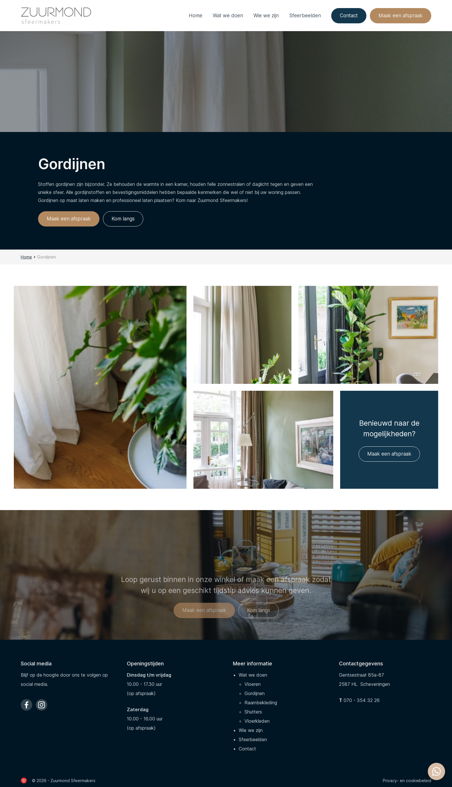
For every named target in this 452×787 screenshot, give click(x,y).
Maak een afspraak (400, 15)
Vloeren (252, 684)
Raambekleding (260, 702)
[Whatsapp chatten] (436, 771)
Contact (349, 15)
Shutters (253, 712)
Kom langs (123, 219)
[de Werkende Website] (24, 780)
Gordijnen (46, 256)
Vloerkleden (257, 721)
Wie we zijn (266, 15)
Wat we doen (228, 15)
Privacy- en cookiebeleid (407, 780)
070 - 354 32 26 (362, 700)
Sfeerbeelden (305, 15)
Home (195, 15)
